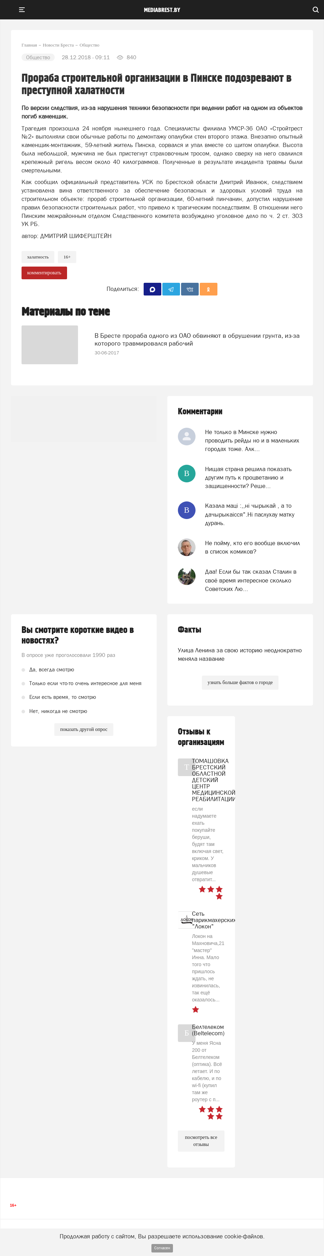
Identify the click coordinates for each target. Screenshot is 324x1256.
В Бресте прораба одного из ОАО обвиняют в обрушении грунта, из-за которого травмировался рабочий (197, 339)
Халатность (38, 257)
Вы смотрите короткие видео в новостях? (78, 635)
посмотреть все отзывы (201, 1141)
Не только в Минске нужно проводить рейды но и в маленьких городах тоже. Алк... (252, 440)
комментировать (44, 272)
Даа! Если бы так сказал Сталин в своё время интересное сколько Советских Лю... (250, 580)
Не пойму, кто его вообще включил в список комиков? (252, 547)
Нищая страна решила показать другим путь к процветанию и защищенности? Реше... (248, 477)
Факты (189, 630)
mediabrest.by (162, 10)
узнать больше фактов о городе (240, 682)
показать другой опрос (83, 729)
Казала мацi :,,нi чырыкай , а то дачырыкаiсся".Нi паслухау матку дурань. (249, 514)
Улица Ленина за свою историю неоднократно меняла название (240, 654)
